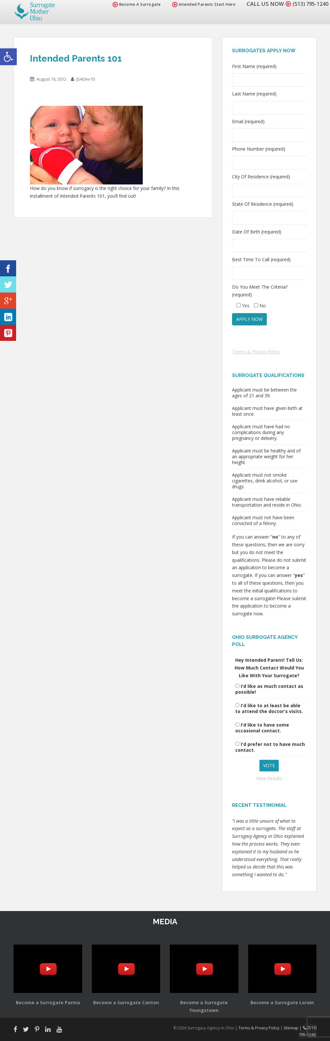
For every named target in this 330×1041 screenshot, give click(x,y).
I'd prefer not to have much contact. (270, 747)
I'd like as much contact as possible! (269, 689)
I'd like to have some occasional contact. (262, 728)
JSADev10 (85, 79)
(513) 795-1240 (308, 3)
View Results (269, 778)
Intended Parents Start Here (200, 4)
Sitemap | (294, 1027)
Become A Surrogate (133, 4)
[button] (8, 56)
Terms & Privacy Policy (256, 352)
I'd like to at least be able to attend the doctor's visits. (269, 708)
